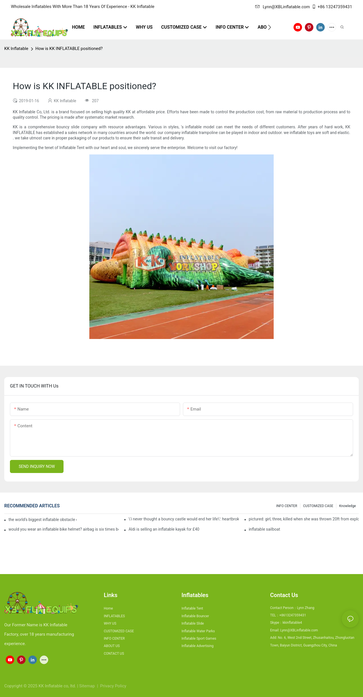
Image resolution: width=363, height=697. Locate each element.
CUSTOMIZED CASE (318, 506)
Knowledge (347, 506)
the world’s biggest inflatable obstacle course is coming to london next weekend (43, 519)
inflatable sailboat (264, 529)
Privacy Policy (113, 685)
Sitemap (87, 685)
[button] (269, 27)
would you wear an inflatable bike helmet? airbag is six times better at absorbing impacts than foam (64, 529)
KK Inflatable (16, 48)
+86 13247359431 (332, 6)
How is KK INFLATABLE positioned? (69, 48)
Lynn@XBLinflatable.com (282, 6)
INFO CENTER (286, 506)
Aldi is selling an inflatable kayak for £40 (163, 529)
